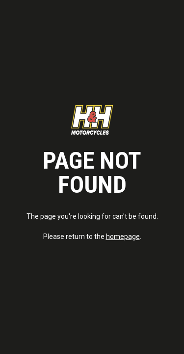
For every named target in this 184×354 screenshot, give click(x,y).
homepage (123, 236)
